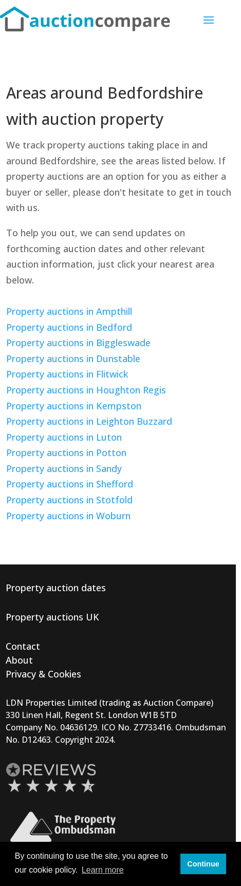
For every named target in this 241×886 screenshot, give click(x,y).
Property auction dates (56, 587)
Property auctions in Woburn (68, 516)
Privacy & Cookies (43, 674)
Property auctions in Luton (64, 437)
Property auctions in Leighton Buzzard (89, 421)
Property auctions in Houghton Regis (86, 390)
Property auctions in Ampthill (69, 311)
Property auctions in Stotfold (69, 500)
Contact (23, 646)
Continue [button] (203, 864)
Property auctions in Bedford (69, 327)
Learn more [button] (103, 869)
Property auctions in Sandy (64, 468)
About (19, 660)
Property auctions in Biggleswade (78, 342)
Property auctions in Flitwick (67, 374)
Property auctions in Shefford (69, 484)
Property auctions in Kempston (73, 406)
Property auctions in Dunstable (73, 358)
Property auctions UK (52, 617)
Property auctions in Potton (66, 452)
